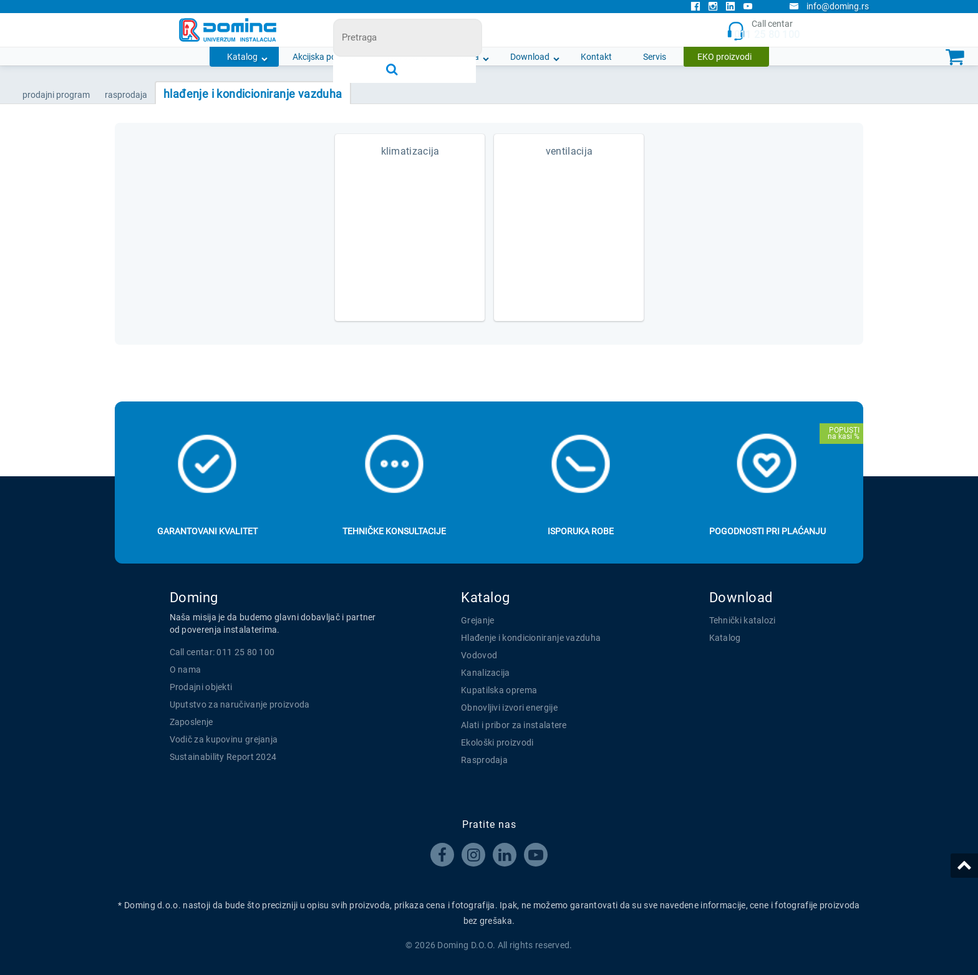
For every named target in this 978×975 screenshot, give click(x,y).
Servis (654, 57)
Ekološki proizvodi (497, 742)
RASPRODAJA (126, 95)
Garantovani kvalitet (207, 531)
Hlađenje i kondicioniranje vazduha (531, 638)
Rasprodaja (484, 760)
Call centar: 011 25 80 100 (222, 652)
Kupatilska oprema (499, 690)
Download (530, 57)
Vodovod (479, 655)
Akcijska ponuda (324, 57)
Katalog (242, 57)
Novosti (402, 57)
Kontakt (596, 57)
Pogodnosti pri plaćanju (767, 531)
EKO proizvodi (724, 57)
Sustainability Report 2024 (223, 757)
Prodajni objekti (201, 687)
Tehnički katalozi (742, 620)
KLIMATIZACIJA (410, 151)
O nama (463, 57)
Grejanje (477, 620)
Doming (194, 597)
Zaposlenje (191, 722)
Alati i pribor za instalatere (514, 725)
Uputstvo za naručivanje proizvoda (240, 704)
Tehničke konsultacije (394, 531)
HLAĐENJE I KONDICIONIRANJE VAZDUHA (252, 93)
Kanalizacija (485, 673)
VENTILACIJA (569, 151)
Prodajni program (56, 95)
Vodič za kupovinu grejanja (224, 739)
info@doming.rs (829, 6)
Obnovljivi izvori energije (509, 708)
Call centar (763, 30)
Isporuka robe (581, 531)
